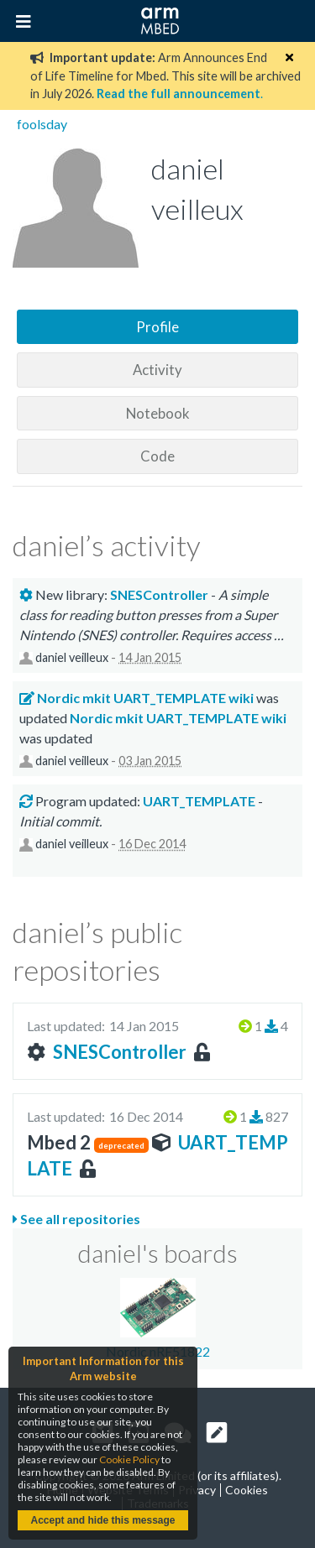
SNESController (119, 1051)
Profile (157, 327)
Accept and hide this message (102, 1520)
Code (157, 456)
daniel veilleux (71, 657)
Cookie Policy (129, 1459)
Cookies (246, 1490)
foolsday (42, 124)
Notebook (158, 413)
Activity (157, 369)
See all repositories (76, 1219)
